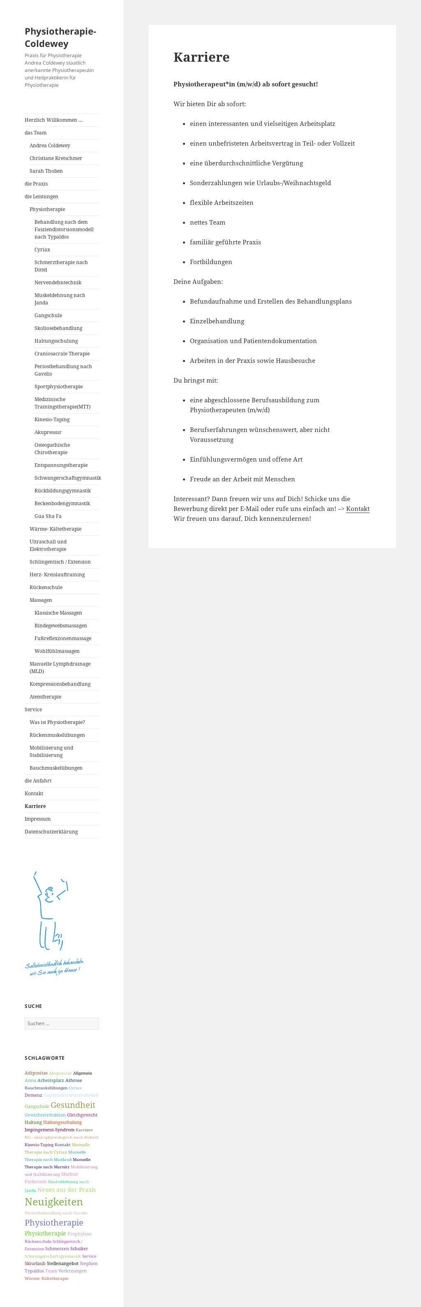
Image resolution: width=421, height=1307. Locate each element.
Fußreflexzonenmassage (63, 638)
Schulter (79, 1248)
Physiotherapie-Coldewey (60, 37)
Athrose (73, 1080)
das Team (35, 132)
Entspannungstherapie (61, 465)
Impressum (38, 818)
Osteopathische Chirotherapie (52, 448)
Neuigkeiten (54, 1201)
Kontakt (34, 793)
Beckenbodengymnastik (62, 503)
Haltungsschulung (56, 340)
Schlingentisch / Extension (60, 561)
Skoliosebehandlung (58, 328)
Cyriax (42, 249)
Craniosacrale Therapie (62, 353)
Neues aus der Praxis (66, 1189)
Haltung (33, 1122)
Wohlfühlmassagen (57, 651)
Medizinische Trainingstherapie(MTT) (62, 403)
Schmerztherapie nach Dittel (61, 266)
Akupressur (48, 432)
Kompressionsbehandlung (60, 683)
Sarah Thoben (46, 170)
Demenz (33, 1095)
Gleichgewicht (82, 1115)
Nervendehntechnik (58, 282)
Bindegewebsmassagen (61, 625)
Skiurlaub (35, 1263)
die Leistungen (41, 196)
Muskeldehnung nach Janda (60, 299)
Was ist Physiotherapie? (57, 722)
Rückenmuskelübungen (57, 734)
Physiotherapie (47, 209)
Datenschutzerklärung (51, 831)
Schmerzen (57, 1248)
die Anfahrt (38, 780)
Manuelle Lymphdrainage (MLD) (60, 667)
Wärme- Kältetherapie (55, 528)
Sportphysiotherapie (59, 386)
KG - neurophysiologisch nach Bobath (62, 1137)
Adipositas (36, 1073)
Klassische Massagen (58, 612)
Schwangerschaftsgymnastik (67, 477)
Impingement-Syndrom (49, 1129)
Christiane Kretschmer (56, 158)
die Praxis (36, 183)
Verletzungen (72, 1271)
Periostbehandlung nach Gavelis (63, 370)
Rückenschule (46, 587)
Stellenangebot (63, 1263)
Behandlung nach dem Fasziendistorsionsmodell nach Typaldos (64, 229)
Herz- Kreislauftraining (57, 574)
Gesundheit (73, 1104)
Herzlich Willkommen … (54, 119)
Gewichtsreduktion (45, 1115)
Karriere (35, 806)
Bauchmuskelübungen (56, 767)
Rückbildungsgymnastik (63, 490)
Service (33, 709)
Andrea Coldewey (50, 145)
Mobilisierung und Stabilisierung (51, 751)
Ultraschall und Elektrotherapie (48, 545)
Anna (30, 1080)
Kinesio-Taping (52, 419)
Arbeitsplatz (50, 1080)
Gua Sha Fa (48, 516)
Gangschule (48, 315)
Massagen (41, 600)
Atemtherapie (45, 696)
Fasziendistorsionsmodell (71, 1095)
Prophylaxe (79, 1233)
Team (51, 1271)
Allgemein (82, 1073)
